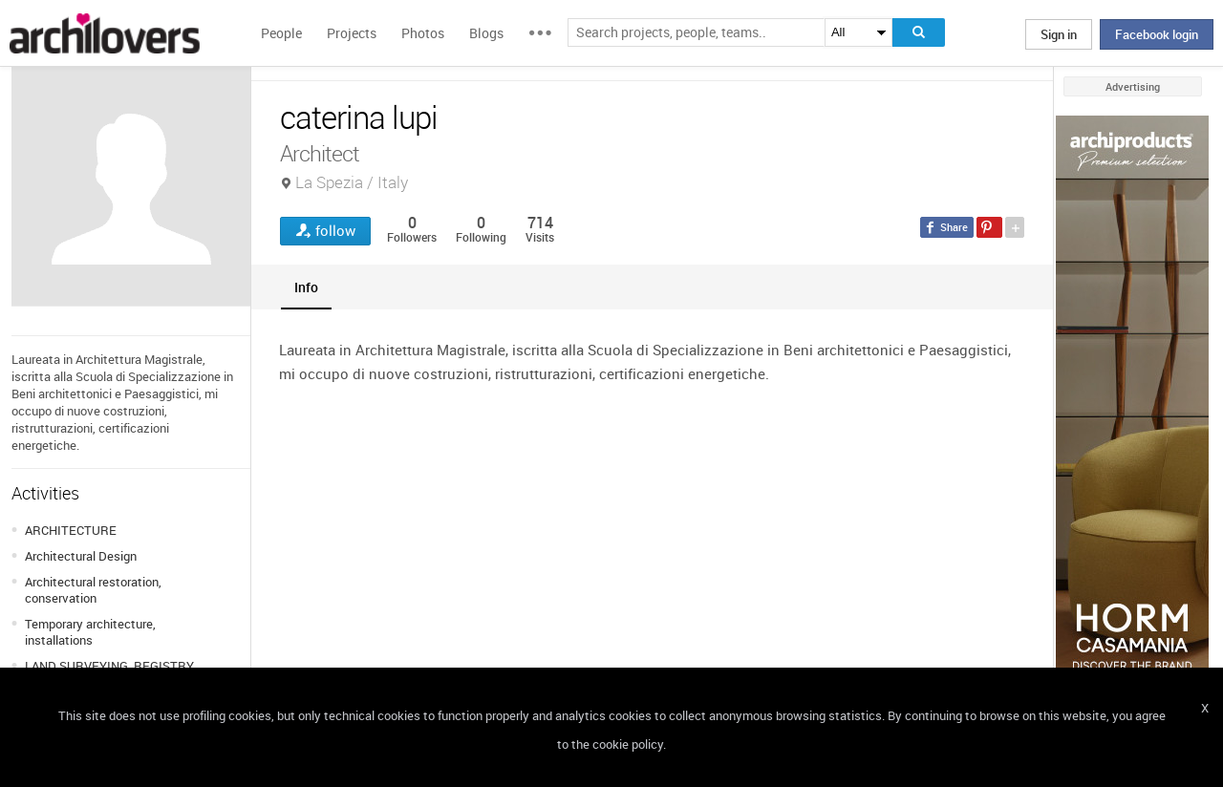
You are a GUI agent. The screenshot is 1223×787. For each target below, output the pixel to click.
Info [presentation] (306, 287)
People (281, 33)
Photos (422, 33)
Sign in (1059, 34)
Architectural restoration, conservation (93, 589)
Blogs (486, 33)
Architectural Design (81, 555)
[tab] (306, 287)
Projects (351, 33)
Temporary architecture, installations (90, 632)
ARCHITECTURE (71, 530)
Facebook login (1156, 34)
